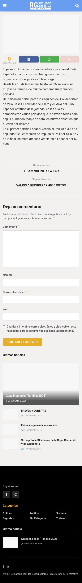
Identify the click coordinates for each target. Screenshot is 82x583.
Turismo (61, 518)
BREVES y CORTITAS (33, 410)
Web (5, 309)
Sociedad (61, 513)
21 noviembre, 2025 (31, 449)
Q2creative (72, 574)
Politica (34, 513)
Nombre (9, 275)
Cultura (7, 513)
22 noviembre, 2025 (31, 416)
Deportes (8, 518)
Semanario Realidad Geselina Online (29, 574)
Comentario (11, 227)
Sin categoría (38, 518)
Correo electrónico (15, 292)
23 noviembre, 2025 (16, 401)
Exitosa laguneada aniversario (39, 425)
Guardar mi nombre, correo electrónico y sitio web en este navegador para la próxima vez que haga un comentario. (41, 329)
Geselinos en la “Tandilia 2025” (26, 396)
